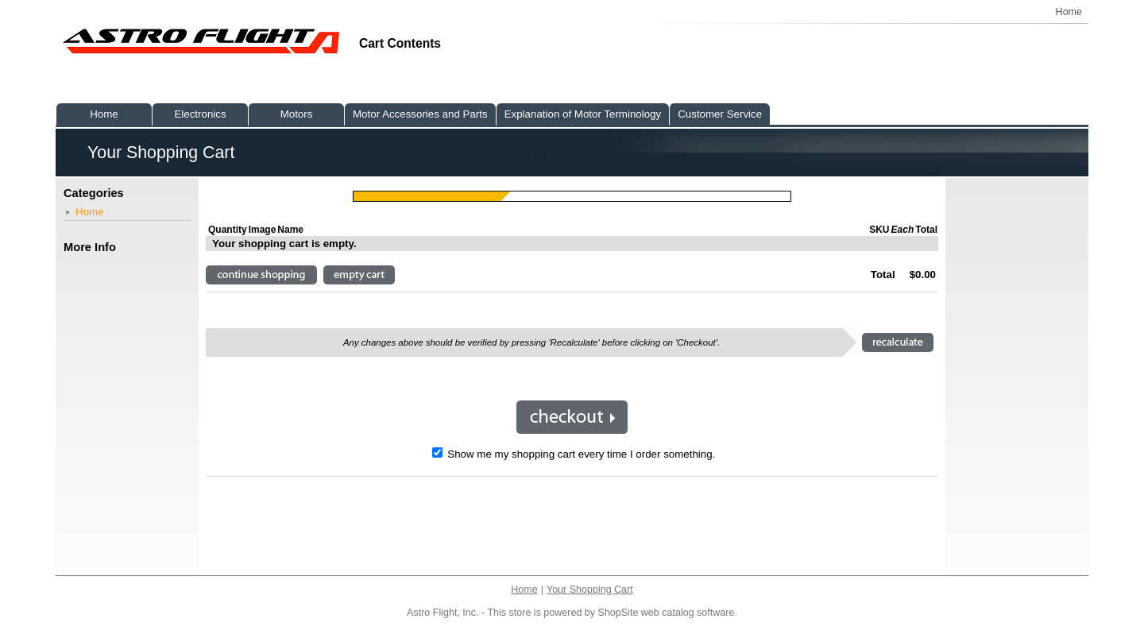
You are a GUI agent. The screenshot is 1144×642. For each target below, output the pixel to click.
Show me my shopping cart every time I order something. (574, 454)
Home (89, 212)
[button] (261, 274)
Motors (296, 114)
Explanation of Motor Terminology (583, 114)
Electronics (200, 114)
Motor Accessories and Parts (420, 114)
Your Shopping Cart (590, 589)
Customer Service (720, 114)
